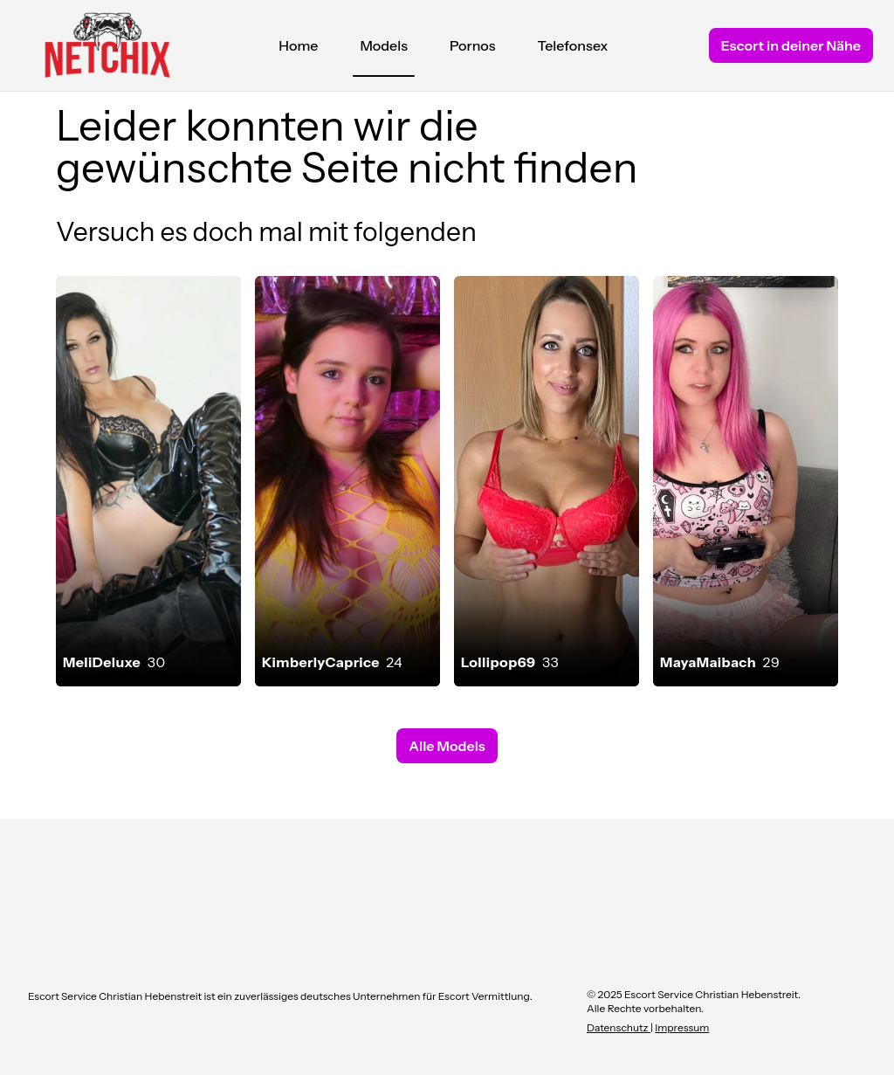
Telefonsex (573, 45)
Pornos (473, 45)
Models (384, 50)
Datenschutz (618, 1027)
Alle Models (447, 746)
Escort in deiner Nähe (791, 45)
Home (298, 45)
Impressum (682, 1027)
